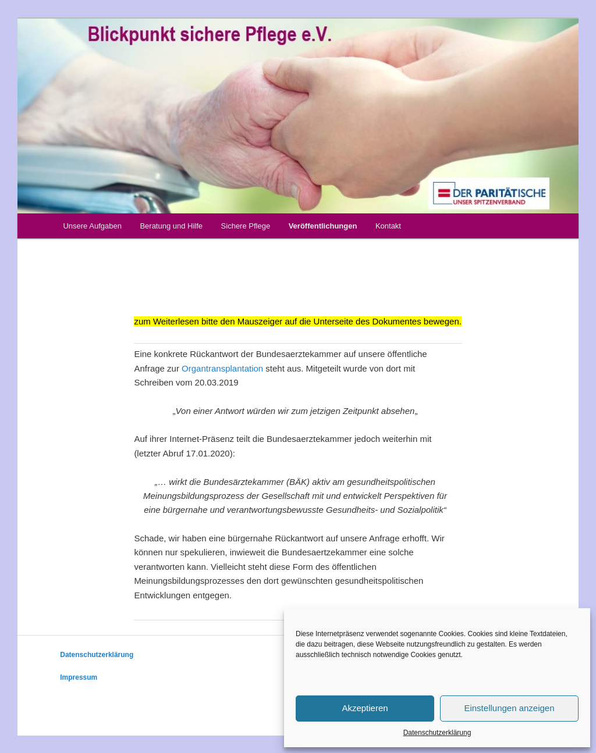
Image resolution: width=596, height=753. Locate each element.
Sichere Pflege (246, 226)
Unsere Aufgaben (92, 226)
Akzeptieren (365, 708)
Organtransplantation (222, 368)
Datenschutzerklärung (437, 733)
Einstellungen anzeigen (509, 708)
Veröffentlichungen (323, 226)
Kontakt (388, 226)
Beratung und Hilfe (171, 226)
